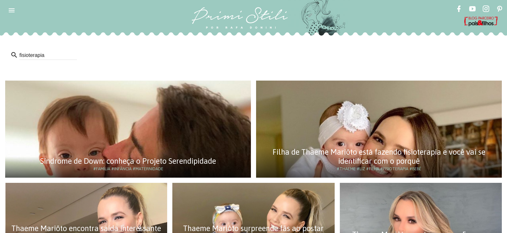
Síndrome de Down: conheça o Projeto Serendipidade (128, 161)
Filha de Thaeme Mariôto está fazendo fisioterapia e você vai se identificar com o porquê (379, 156)
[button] (11, 10)
